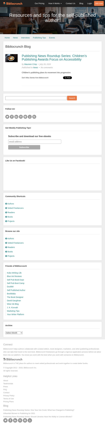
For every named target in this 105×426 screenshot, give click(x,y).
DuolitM (10, 287)
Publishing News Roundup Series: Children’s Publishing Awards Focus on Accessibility (54, 57)
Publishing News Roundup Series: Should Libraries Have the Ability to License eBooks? (37, 417)
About (5, 381)
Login (89, 3)
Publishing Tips (39, 38)
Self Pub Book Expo (15, 280)
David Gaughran (14, 300)
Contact (6, 393)
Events (52, 38)
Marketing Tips (13, 311)
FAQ (5, 390)
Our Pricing (39, 3)
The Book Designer (15, 297)
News (15, 38)
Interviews (25, 38)
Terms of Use (8, 399)
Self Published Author (16, 290)
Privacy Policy (8, 396)
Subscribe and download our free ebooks (29, 136)
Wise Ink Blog (13, 304)
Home (7, 38)
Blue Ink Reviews (14, 276)
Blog (81, 3)
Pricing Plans (8, 402)
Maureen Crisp (30, 64)
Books (9, 217)
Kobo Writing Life (14, 273)
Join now (99, 3)
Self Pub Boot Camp (15, 283)
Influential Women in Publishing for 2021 (19, 413)
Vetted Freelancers (14, 208)
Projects (9, 221)
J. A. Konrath (12, 307)
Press (5, 387)
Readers (10, 212)
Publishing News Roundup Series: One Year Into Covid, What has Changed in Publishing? (38, 410)
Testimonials (8, 384)
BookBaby (11, 294)
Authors (9, 204)
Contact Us (70, 3)
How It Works (55, 3)
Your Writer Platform (15, 314)
